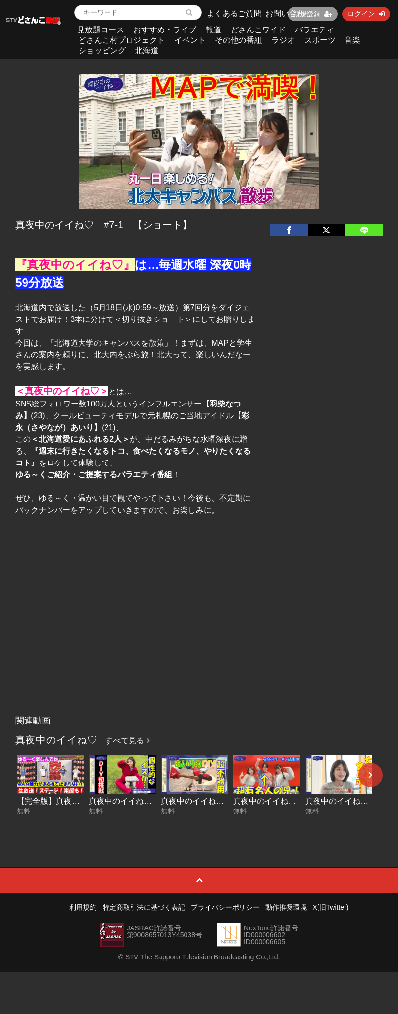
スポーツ (320, 40)
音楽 (352, 40)
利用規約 (83, 907)
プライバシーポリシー (225, 907)
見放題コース (100, 30)
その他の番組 (238, 40)
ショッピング (102, 50)
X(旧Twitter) (331, 907)
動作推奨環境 (286, 907)
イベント (190, 40)
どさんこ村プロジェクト (122, 40)
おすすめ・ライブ (164, 30)
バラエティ (314, 30)
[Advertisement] (199, 637)
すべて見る (127, 740)
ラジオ (283, 40)
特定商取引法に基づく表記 (144, 907)
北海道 (147, 50)
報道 (213, 30)
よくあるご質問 (234, 13)
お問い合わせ (289, 13)
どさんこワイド (258, 30)
